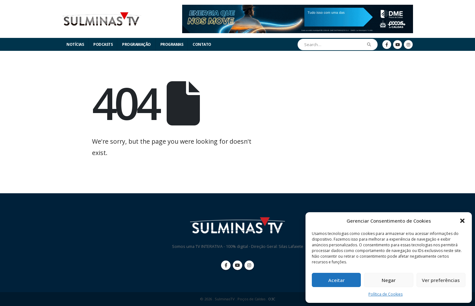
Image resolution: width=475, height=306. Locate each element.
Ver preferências (441, 280)
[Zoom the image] (297, 8)
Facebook (226, 265)
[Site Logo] (101, 19)
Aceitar (336, 280)
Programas (171, 44)
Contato (202, 44)
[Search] (369, 44)
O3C (271, 299)
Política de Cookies (385, 294)
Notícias (75, 44)
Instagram (249, 265)
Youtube (237, 265)
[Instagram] (408, 44)
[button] (462, 221)
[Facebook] (386, 44)
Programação (136, 44)
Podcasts (103, 44)
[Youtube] (397, 44)
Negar (389, 280)
